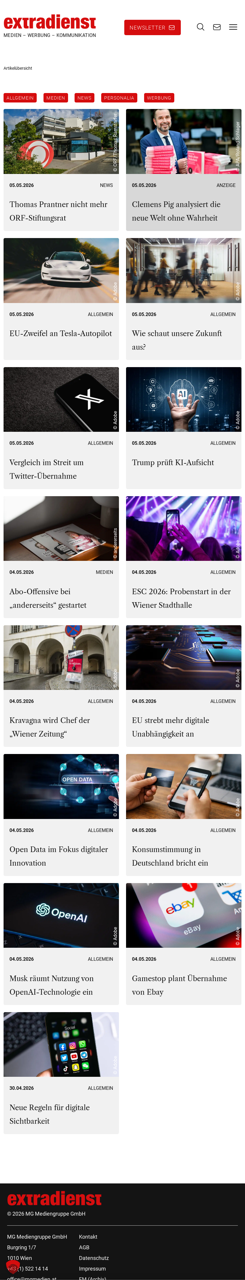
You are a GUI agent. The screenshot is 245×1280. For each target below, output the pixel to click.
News (85, 98)
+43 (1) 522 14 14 (27, 1269)
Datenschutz (94, 1259)
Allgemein (20, 98)
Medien (56, 98)
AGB (84, 1248)
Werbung (161, 98)
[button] (13, 1267)
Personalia (120, 98)
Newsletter (147, 27)
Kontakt (88, 1238)
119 (67, 1156)
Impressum (92, 1269)
